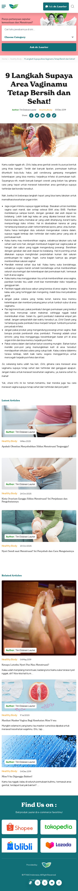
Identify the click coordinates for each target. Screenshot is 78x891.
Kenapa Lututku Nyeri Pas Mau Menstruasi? (25, 664)
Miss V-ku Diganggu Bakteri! (17, 776)
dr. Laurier (56, 6)
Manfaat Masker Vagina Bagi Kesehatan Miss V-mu (29, 720)
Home (4, 59)
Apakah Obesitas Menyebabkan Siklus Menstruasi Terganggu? (35, 446)
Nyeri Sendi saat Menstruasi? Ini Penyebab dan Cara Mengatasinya (38, 551)
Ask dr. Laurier (39, 47)
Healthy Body (16, 59)
